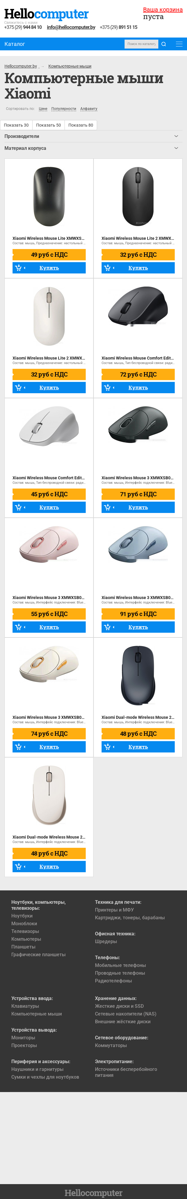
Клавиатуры (25, 1006)
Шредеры (106, 941)
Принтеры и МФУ (114, 910)
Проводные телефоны (120, 973)
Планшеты (23, 947)
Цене (43, 109)
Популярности (63, 109)
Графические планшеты (38, 954)
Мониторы (23, 1038)
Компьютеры (26, 939)
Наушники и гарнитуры (37, 1069)
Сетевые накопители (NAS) (126, 1014)
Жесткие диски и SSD (119, 1006)
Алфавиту (88, 109)
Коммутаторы (111, 1045)
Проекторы (24, 1045)
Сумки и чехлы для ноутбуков (45, 1077)
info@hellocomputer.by (71, 27)
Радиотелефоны (113, 981)
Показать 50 (48, 125)
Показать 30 (16, 125)
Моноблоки (24, 923)
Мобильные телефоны (120, 965)
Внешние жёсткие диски (123, 1021)
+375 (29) (23, 27)
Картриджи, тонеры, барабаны (130, 917)
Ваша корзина (163, 9)
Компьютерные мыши (36, 1014)
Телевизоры (25, 931)
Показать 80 (80, 125)
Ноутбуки (22, 916)
